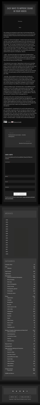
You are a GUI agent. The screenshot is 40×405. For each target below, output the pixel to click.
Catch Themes (28, 399)
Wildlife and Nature (9, 373)
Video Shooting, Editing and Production (14, 348)
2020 (7, 229)
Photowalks (10, 290)
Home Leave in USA (11, 306)
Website (7, 187)
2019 (7, 231)
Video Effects (10, 365)
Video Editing (10, 363)
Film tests (9, 281)
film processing (10, 279)
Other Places (10, 320)
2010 (7, 251)
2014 (7, 242)
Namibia (9, 315)
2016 (7, 238)
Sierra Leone (10, 322)
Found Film (9, 370)
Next (20, 27)
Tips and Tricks (8, 343)
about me (13, 396)
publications (25, 396)
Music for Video (10, 352)
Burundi (9, 304)
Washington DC (11, 327)
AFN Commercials (11, 331)
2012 (7, 247)
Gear (6, 266)
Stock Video (10, 358)
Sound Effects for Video (12, 356)
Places (6, 296)
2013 (7, 244)
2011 (7, 249)
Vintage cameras (9, 368)
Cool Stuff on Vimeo (11, 336)
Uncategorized (8, 346)
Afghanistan (10, 297)
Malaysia (9, 313)
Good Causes (8, 271)
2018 (7, 233)
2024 (7, 222)
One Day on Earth (11, 354)
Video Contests (10, 361)
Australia (9, 300)
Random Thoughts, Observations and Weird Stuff (16, 330)
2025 (7, 219)
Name (6, 176)
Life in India (10, 309)
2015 (7, 240)
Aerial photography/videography (14, 277)
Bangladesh (10, 302)
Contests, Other (8, 264)
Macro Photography (11, 284)
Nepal (8, 318)
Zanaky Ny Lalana (11, 293)
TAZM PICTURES (20, 399)
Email (6, 181)
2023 (7, 224)
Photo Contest (10, 286)
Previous (20, 21)
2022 (7, 226)
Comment (7, 162)
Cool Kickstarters (11, 334)
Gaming (9, 338)
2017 (7, 235)
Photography (8, 275)
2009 (7, 253)
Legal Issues (8, 273)
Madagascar (10, 311)
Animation (9, 349)
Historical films (10, 340)
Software (9, 268)
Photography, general (12, 288)
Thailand (9, 324)
